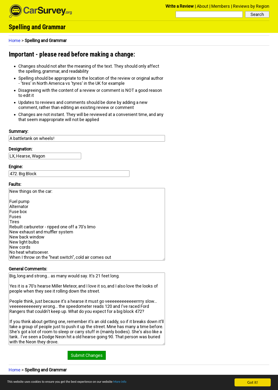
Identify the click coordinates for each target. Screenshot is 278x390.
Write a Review (179, 6)
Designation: (20, 149)
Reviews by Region (251, 6)
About (202, 6)
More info (148, 382)
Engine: (16, 166)
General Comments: (28, 268)
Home (15, 40)
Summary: (18, 131)
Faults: (15, 184)
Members (220, 6)
